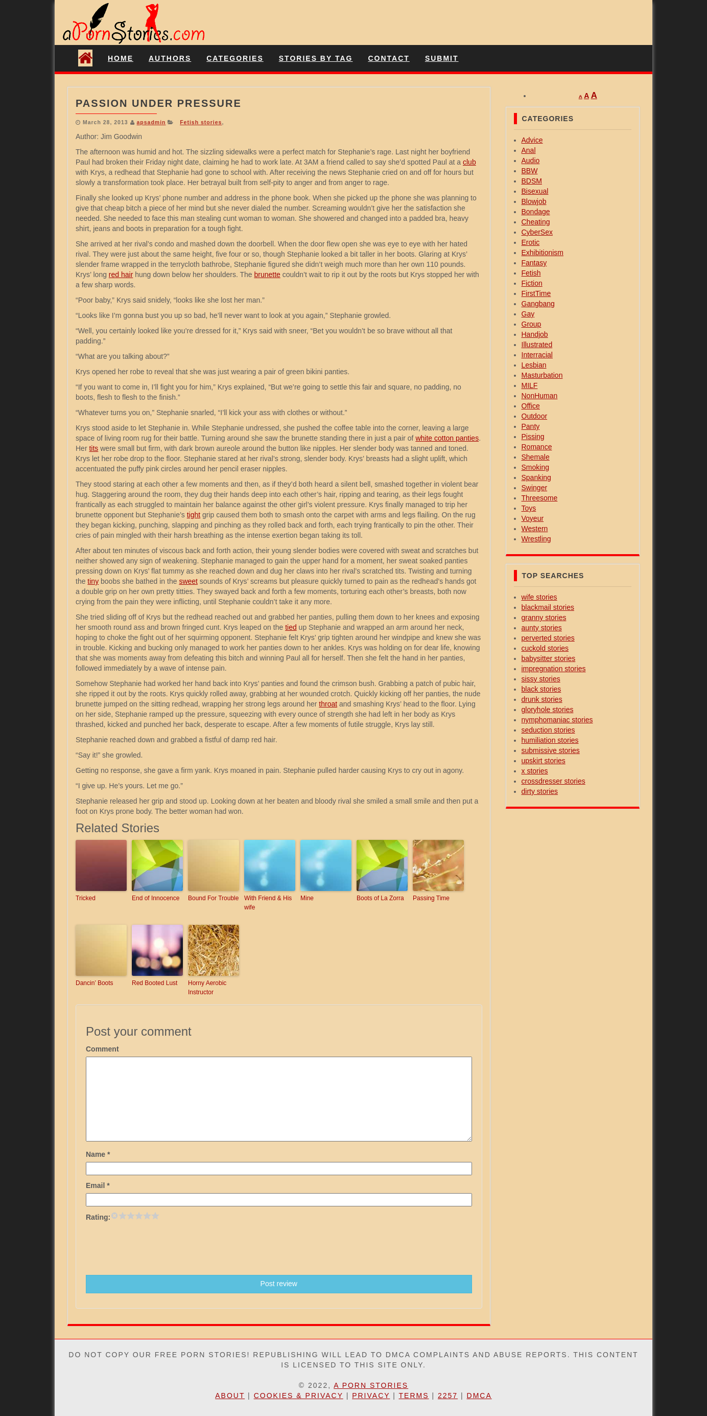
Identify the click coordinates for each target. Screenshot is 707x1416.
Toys (529, 508)
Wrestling (536, 539)
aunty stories (542, 628)
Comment (102, 1049)
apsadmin (151, 122)
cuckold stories (545, 648)
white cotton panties (447, 438)
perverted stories (548, 638)
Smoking (535, 467)
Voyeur (533, 518)
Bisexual (535, 191)
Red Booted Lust (154, 983)
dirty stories (540, 791)
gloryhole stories (548, 709)
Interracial (537, 355)
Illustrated (537, 344)
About (230, 1395)
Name (98, 1154)
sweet (188, 581)
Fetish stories (201, 122)
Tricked (86, 898)
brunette (267, 274)
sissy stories (541, 679)
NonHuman (540, 396)
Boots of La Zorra (380, 898)
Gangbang (538, 304)
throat (328, 704)
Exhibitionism (542, 252)
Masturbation (542, 375)
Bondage (536, 212)
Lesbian (534, 365)
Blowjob (534, 201)
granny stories (544, 617)
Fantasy (534, 263)
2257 (448, 1395)
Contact (388, 58)
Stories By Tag (316, 58)
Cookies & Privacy (298, 1395)
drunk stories (542, 699)
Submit (442, 58)
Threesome (540, 498)
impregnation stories (554, 669)
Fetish (531, 273)
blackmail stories (548, 607)
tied (291, 627)
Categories (235, 58)
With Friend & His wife (268, 903)
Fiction (532, 283)
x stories (535, 771)
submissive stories (551, 750)
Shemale (536, 457)
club (469, 162)
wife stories (539, 597)
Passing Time (431, 898)
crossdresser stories (553, 781)
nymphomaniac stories (557, 720)
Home (120, 58)
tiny (93, 581)
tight (193, 515)
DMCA (479, 1395)
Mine (307, 898)
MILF (530, 385)
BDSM (532, 181)
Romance (537, 447)
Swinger (535, 488)
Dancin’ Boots (94, 983)
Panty (531, 426)
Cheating (536, 222)
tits (93, 448)
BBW (530, 171)
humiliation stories (550, 740)
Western (535, 528)
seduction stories (548, 730)
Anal (529, 150)
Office (531, 406)
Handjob (535, 334)
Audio (531, 160)
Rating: (98, 1217)
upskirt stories (543, 761)
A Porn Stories (371, 1385)
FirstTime (536, 293)
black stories (541, 689)
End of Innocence (155, 898)
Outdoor (535, 416)
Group (531, 324)
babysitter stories (549, 658)
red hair (121, 274)
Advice (532, 140)
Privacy (371, 1395)
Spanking (536, 477)
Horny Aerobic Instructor (207, 987)
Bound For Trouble (213, 898)
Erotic (531, 242)
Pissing (533, 436)
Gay (528, 314)
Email (98, 1185)
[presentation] (163, 1247)
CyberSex (537, 232)
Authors (170, 58)
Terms (414, 1395)
